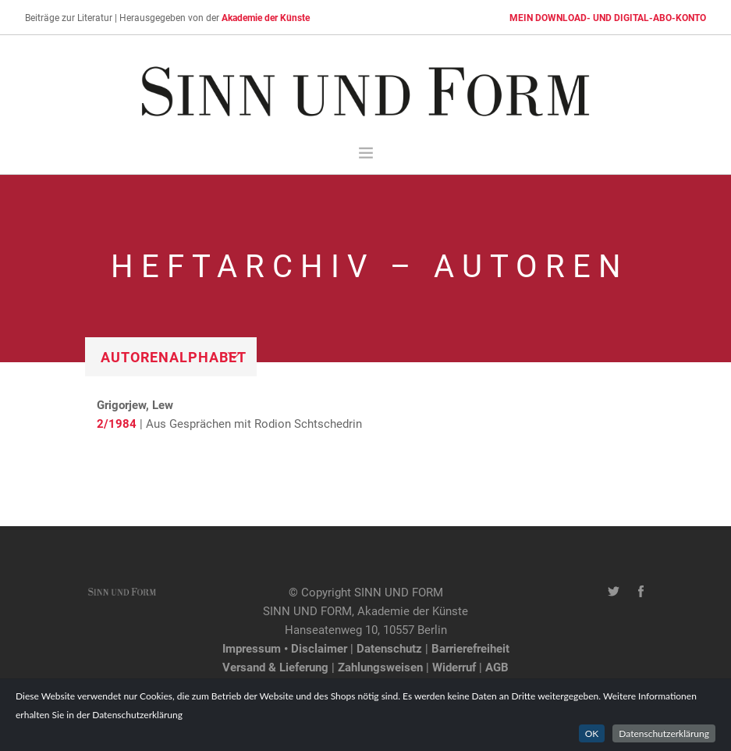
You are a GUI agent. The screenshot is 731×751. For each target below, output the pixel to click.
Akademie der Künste (266, 17)
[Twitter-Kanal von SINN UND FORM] (613, 592)
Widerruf (454, 666)
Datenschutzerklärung (664, 733)
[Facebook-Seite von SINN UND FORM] (641, 592)
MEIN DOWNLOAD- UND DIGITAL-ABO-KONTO (607, 17)
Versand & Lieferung (275, 666)
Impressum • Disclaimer (284, 648)
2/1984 (117, 423)
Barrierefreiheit (470, 648)
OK (592, 733)
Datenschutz (389, 648)
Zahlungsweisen (380, 666)
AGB (497, 666)
